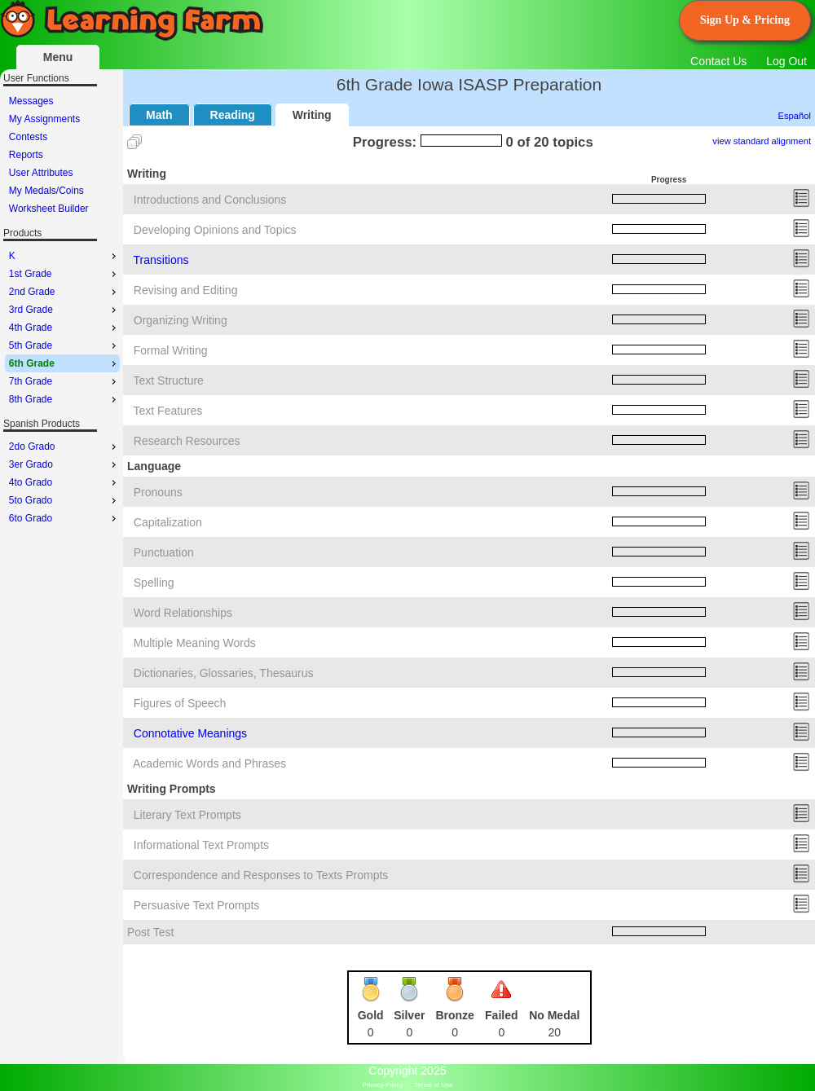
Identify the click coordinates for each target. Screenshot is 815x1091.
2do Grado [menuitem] (64, 446)
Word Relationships (183, 612)
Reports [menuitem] (26, 155)
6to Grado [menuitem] (64, 518)
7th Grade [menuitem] (64, 381)
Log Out (786, 61)
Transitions (161, 259)
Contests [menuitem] (28, 137)
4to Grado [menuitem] (64, 482)
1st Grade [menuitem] (64, 273)
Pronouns (158, 492)
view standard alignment (761, 141)
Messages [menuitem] (31, 101)
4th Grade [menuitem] (64, 327)
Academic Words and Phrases (209, 763)
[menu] (62, 154)
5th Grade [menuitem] (64, 345)
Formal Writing (171, 350)
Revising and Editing (186, 290)
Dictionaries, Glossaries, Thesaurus (224, 673)
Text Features (168, 410)
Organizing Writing (180, 320)
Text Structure (169, 380)
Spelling (154, 582)
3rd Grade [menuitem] (64, 309)
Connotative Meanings (190, 733)
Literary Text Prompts (187, 814)
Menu (58, 57)
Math (159, 114)
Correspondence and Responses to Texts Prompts (261, 875)
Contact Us (718, 61)
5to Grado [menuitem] (64, 500)
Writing (312, 114)
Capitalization (168, 522)
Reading (232, 114)
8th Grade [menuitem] (64, 399)
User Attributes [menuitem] (41, 172)
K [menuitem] (64, 255)
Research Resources (187, 440)
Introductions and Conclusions (210, 199)
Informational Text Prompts (201, 844)
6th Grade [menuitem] (64, 363)
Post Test (150, 932)
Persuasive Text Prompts (197, 905)
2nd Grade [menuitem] (64, 291)
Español (794, 116)
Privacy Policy (383, 1085)
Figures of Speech (180, 703)
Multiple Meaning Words (195, 642)
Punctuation (164, 552)
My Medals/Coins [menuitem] (46, 190)
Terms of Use (433, 1085)
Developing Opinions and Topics (215, 229)
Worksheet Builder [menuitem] (49, 208)
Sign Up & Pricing (745, 20)
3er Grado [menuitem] (64, 464)
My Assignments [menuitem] (44, 119)
